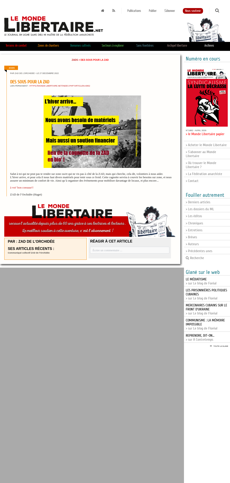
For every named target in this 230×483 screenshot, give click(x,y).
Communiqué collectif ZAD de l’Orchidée (29, 252)
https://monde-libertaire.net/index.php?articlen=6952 (59, 86)
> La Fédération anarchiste (204, 174)
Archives (209, 45)
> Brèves (191, 237)
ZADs (75, 60)
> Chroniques (194, 223)
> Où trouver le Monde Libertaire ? (201, 165)
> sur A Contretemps (200, 338)
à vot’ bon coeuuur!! (21, 187)
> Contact (192, 181)
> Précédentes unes (199, 251)
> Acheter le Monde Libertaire (206, 145)
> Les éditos (194, 216)
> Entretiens (194, 230)
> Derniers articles (198, 202)
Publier (153, 11)
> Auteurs (192, 244)
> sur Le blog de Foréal (201, 281)
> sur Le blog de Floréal (206, 309)
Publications (134, 11)
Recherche (195, 258)
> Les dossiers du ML (200, 209)
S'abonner (169, 11)
